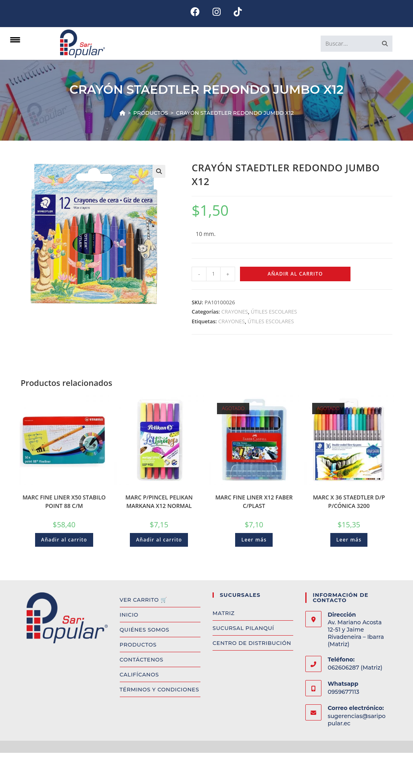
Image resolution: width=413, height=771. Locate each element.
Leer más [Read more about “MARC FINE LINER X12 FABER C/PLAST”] (254, 539)
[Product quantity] (213, 274)
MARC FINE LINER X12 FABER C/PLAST (254, 501)
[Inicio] (122, 113)
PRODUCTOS (138, 644)
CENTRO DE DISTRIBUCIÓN (252, 643)
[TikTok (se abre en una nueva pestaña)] (234, 12)
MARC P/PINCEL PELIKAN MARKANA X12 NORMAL (159, 501)
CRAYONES (234, 311)
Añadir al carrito (295, 273)
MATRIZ (224, 613)
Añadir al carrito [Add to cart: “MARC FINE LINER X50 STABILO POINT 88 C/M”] (64, 539)
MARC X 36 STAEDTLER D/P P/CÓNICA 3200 (349, 501)
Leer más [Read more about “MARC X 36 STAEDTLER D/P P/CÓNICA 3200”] (349, 539)
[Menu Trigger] (15, 39)
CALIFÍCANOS (139, 674)
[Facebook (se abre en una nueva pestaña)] (195, 12)
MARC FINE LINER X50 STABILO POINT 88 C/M (64, 501)
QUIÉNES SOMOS (144, 629)
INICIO (129, 614)
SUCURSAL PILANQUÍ (243, 628)
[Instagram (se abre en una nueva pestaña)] (216, 12)
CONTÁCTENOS (141, 659)
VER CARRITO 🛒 (143, 599)
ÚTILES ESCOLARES (274, 311)
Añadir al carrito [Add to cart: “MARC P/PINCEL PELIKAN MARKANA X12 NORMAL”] (159, 539)
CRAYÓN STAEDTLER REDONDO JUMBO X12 (235, 113)
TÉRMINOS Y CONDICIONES (159, 689)
